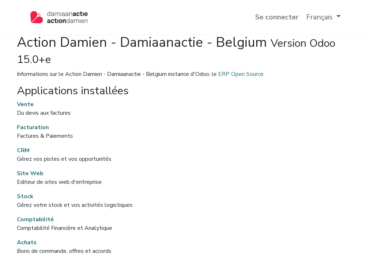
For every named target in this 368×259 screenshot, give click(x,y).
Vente (25, 104)
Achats (27, 242)
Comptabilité (35, 219)
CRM (23, 150)
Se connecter (277, 17)
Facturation (33, 127)
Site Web (30, 173)
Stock (25, 196)
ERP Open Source (240, 74)
